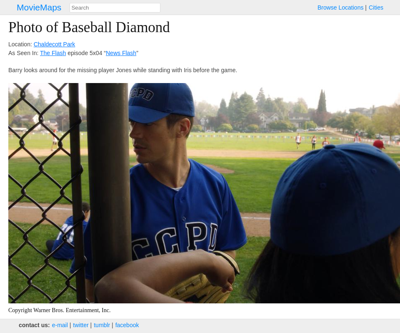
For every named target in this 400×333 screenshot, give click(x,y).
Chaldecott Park (54, 44)
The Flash (53, 53)
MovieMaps (39, 7)
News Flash (121, 53)
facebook (127, 325)
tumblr (102, 325)
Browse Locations (341, 7)
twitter (80, 325)
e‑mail (60, 325)
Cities (376, 7)
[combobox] (115, 8)
